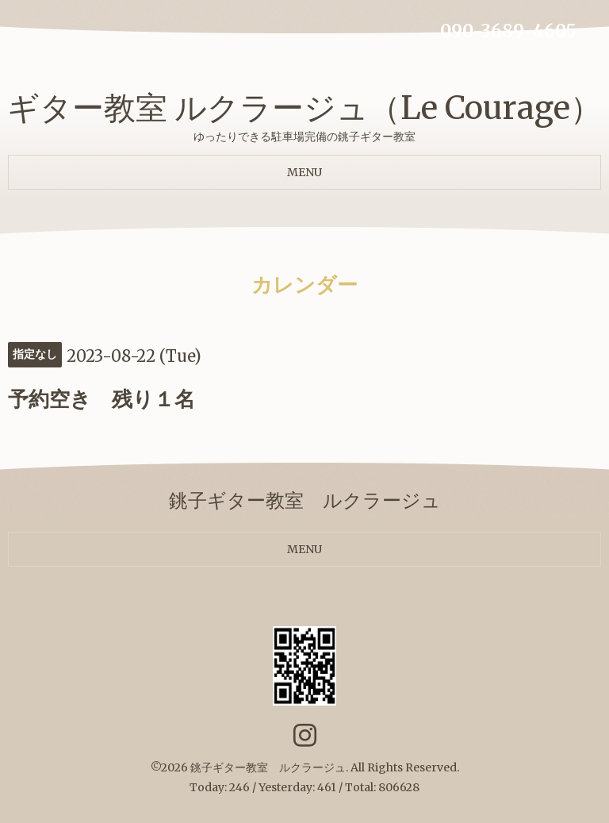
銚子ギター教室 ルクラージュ (268, 767)
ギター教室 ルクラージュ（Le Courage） (304, 108)
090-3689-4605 (508, 31)
